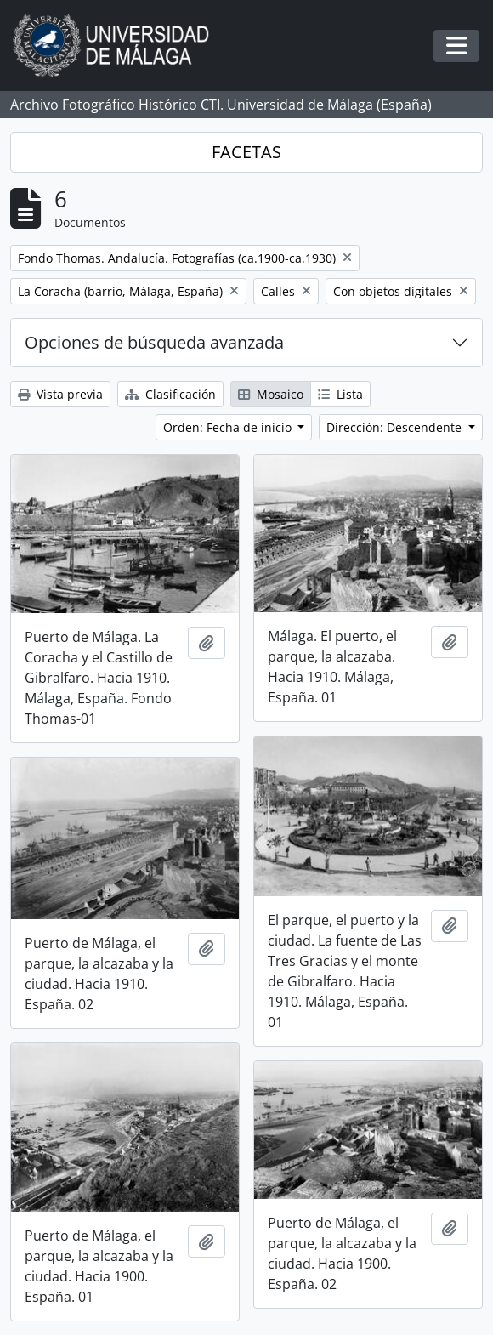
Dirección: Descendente (395, 427)
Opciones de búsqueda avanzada (154, 342)
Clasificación (170, 394)
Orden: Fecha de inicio (229, 427)
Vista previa (60, 394)
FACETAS (246, 151)
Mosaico (270, 394)
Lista (340, 394)
